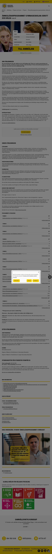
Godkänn (36, 280)
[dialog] (26, 277)
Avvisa (29, 280)
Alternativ (16, 280)
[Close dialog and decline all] (38, 272)
